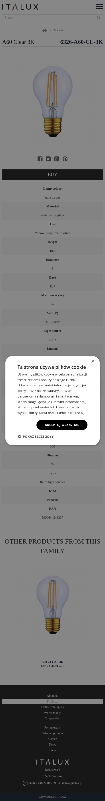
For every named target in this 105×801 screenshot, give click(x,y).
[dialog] (52, 400)
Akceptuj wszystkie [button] (62, 425)
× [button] (92, 361)
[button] (35, 436)
